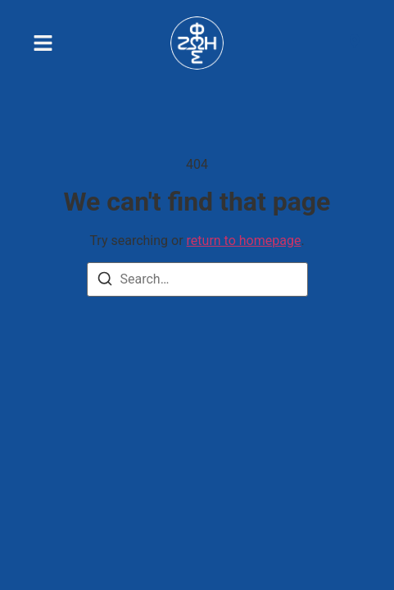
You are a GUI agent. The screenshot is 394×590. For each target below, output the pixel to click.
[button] (43, 43)
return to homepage (244, 240)
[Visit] (354, 43)
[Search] (105, 281)
